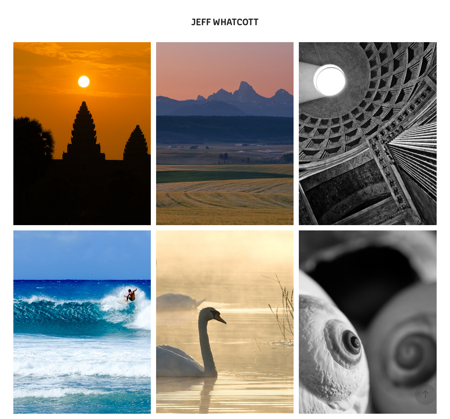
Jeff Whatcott (225, 21)
